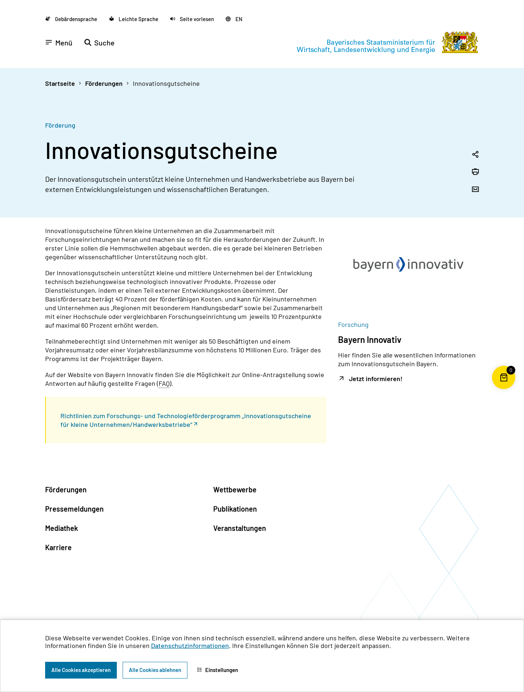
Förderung (60, 125)
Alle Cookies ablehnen (155, 670)
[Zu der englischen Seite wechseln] (234, 19)
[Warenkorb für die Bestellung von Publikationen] (503, 389)
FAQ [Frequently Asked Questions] (164, 383)
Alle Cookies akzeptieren (81, 670)
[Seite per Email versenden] (475, 189)
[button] (192, 19)
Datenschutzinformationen (190, 645)
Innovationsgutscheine (166, 83)
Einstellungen (217, 670)
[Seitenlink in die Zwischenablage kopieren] (475, 155)
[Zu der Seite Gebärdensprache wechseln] (71, 19)
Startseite (60, 83)
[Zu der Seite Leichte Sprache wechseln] (133, 19)
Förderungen (104, 83)
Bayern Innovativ (369, 339)
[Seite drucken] (475, 172)
